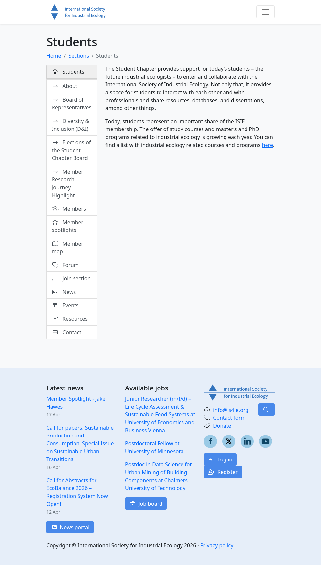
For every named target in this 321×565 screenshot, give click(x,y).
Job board (145, 503)
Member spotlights (67, 226)
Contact (66, 332)
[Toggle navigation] (265, 11)
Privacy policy (216, 545)
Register (223, 472)
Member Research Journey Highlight (67, 183)
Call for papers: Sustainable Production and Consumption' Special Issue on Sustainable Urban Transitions (80, 443)
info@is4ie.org (230, 409)
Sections (78, 55)
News (64, 291)
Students (68, 71)
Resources (70, 318)
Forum (65, 265)
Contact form (229, 417)
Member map (67, 247)
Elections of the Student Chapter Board (71, 150)
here (267, 145)
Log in (220, 459)
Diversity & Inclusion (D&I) (70, 124)
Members (69, 208)
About (65, 86)
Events (65, 305)
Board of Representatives (71, 103)
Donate (222, 425)
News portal (70, 527)
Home (53, 55)
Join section (71, 278)
